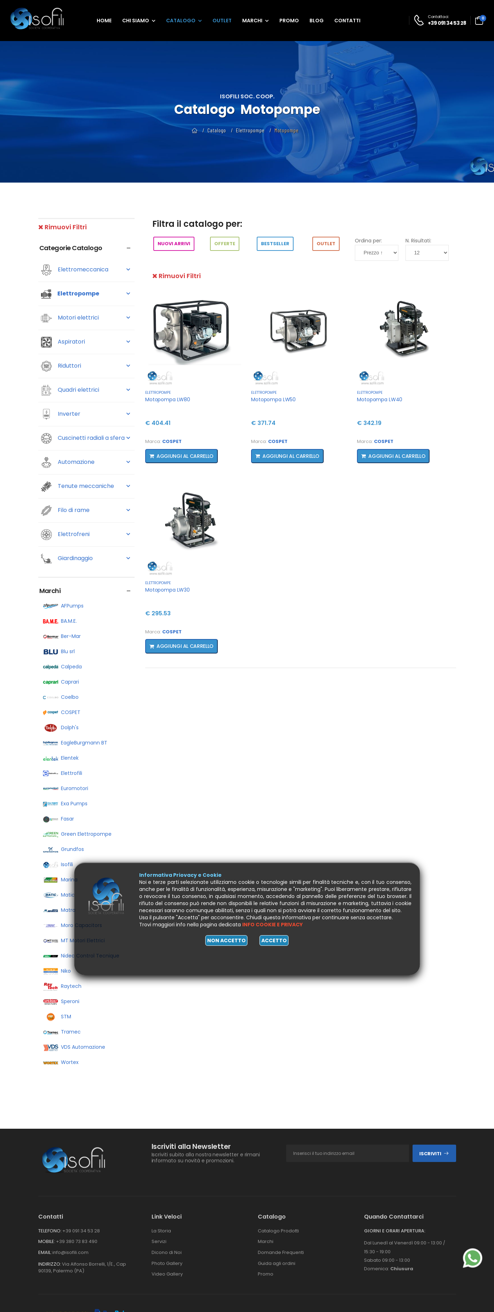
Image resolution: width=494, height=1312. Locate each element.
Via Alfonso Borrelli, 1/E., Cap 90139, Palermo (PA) (82, 1267)
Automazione (85, 462)
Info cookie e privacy (272, 924)
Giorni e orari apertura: (394, 1230)
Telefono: (50, 1230)
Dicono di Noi (167, 1252)
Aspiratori (85, 342)
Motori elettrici (85, 318)
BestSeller (275, 243)
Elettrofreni (85, 535)
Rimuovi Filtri (62, 227)
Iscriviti (434, 1153)
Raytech (61, 986)
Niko (56, 970)
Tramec (61, 1031)
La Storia (161, 1230)
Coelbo (60, 697)
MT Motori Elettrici (73, 940)
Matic (58, 894)
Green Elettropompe (77, 834)
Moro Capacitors (72, 925)
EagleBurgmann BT (74, 742)
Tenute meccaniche (85, 486)
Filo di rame (85, 510)
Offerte (224, 243)
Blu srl (58, 651)
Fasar (58, 818)
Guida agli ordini (276, 1263)
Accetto (274, 940)
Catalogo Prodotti (278, 1230)
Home (104, 20)
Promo (289, 20)
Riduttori (85, 366)
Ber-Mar (61, 636)
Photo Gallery (167, 1263)
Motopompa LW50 (273, 399)
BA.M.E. (59, 621)
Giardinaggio (85, 559)
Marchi (252, 20)
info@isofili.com (70, 1252)
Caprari (60, 681)
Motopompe (286, 130)
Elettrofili (62, 773)
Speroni (60, 1001)
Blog (317, 20)
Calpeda (62, 666)
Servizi (159, 1241)
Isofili (57, 864)
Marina (60, 879)
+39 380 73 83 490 (76, 1241)
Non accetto (226, 940)
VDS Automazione (73, 1047)
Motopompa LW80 (167, 399)
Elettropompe (250, 130)
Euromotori (65, 788)
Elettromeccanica (85, 270)
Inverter (85, 414)
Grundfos (63, 849)
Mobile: (46, 1241)
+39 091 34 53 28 (81, 1230)
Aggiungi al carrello (181, 456)
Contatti (347, 20)
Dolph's (60, 727)
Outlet (222, 20)
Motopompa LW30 (167, 589)
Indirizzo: (49, 1264)
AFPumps (63, 605)
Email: (45, 1252)
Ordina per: (368, 240)
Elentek (60, 757)
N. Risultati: (418, 240)
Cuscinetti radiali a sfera (85, 438)
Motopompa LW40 (379, 399)
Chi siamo (135, 20)
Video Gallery (167, 1274)
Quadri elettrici (85, 390)
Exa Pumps (64, 803)
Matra (58, 910)
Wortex (60, 1062)
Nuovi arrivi (174, 243)
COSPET (61, 712)
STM (56, 1016)
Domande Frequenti (281, 1252)
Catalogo (180, 20)
